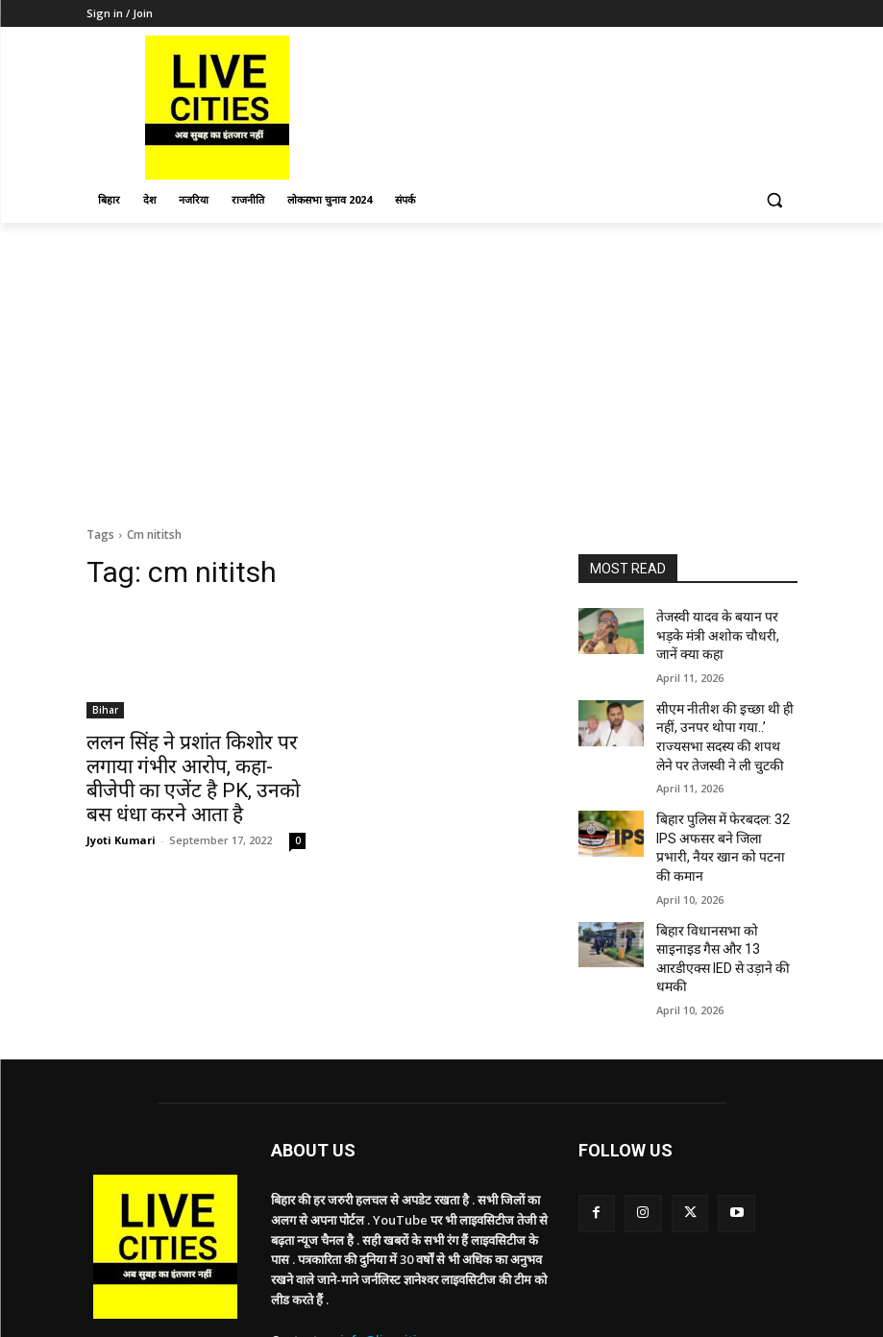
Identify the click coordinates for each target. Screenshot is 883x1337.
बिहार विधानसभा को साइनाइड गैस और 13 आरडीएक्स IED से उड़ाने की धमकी (720, 884)
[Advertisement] (441, 366)
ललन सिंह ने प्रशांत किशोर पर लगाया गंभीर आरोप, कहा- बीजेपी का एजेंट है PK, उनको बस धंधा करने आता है (196, 762)
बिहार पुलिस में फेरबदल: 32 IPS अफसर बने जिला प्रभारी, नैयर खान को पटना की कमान (724, 800)
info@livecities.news (402, 1250)
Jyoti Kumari (121, 807)
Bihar (105, 710)
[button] (774, 200)
